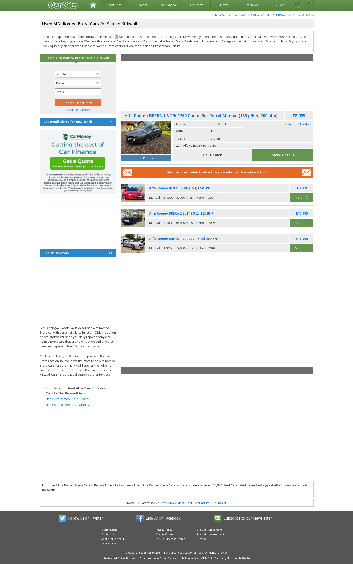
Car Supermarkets (199, 502)
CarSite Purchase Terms (170, 539)
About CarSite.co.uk (113, 539)
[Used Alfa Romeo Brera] (146, 137)
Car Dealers (220, 502)
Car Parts (197, 5)
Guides (280, 5)
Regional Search (237, 14)
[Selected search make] (78, 74)
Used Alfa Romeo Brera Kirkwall (68, 399)
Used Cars (113, 5)
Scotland (256, 14)
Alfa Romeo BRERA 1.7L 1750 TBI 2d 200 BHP (184, 238)
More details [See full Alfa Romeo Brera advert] (283, 155)
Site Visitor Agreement (210, 534)
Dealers (141, 5)
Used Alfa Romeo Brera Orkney (67, 405)
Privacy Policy (163, 529)
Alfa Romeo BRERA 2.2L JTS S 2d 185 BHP (181, 213)
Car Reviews (108, 543)
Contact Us (107, 534)
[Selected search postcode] (78, 91)
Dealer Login (109, 529)
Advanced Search (78, 110)
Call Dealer (212, 155)
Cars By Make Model (173, 502)
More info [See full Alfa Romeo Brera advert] (302, 197)
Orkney (269, 14)
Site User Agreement (209, 529)
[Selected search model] (78, 83)
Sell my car (169, 5)
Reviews (252, 5)
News (224, 5)
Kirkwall (281, 14)
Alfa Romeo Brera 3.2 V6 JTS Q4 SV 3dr (179, 188)
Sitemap (201, 539)
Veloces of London (298, 124)
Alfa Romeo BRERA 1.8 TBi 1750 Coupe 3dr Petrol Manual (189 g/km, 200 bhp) (201, 115)
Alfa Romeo (296, 14)
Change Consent (165, 534)
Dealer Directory (77, 253)
